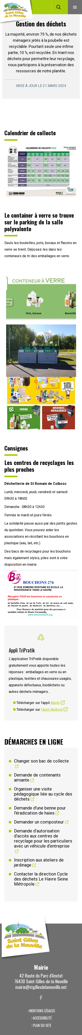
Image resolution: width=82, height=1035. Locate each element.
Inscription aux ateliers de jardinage (39, 863)
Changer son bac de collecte (41, 761)
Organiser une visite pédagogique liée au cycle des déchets (43, 794)
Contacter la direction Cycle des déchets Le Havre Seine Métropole (41, 879)
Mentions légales (42, 1011)
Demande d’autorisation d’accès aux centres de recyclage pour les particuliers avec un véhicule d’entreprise (43, 839)
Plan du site (42, 1025)
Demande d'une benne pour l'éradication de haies (40, 811)
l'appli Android (52, 709)
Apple (55, 703)
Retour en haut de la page (72, 923)
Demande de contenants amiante (37, 778)
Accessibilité (42, 1018)
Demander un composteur (39, 822)
